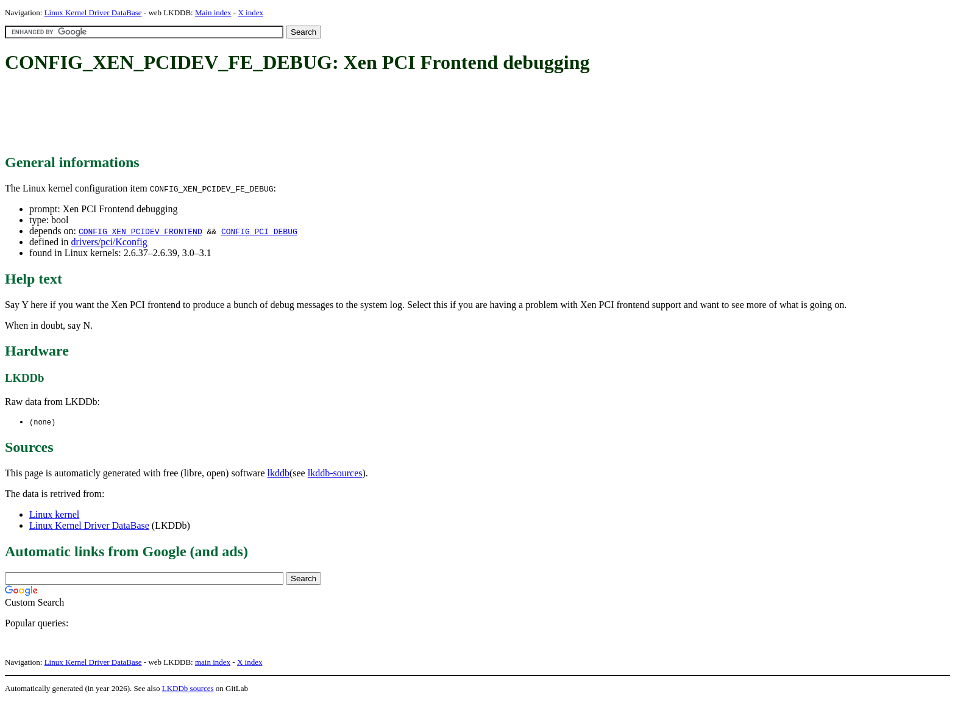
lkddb (278, 473)
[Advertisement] (227, 114)
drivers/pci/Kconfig (109, 242)
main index (212, 662)
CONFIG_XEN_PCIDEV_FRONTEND (140, 231)
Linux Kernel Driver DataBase (93, 12)
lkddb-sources (335, 473)
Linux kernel (54, 515)
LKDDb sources (188, 688)
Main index (213, 12)
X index (250, 12)
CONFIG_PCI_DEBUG (259, 231)
